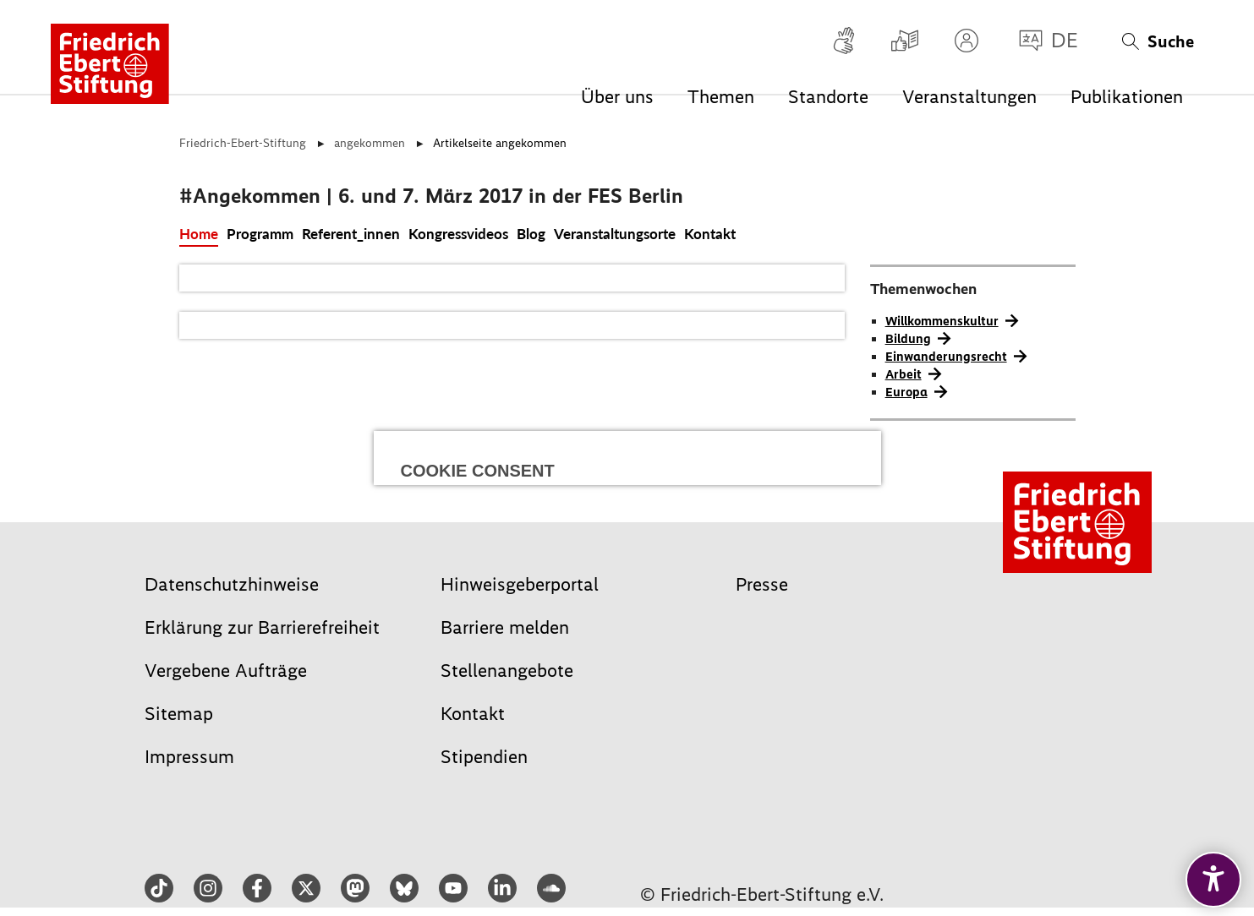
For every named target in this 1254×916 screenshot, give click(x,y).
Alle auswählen (627, 461)
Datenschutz (654, 630)
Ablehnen (511, 533)
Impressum (596, 630)
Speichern (742, 533)
